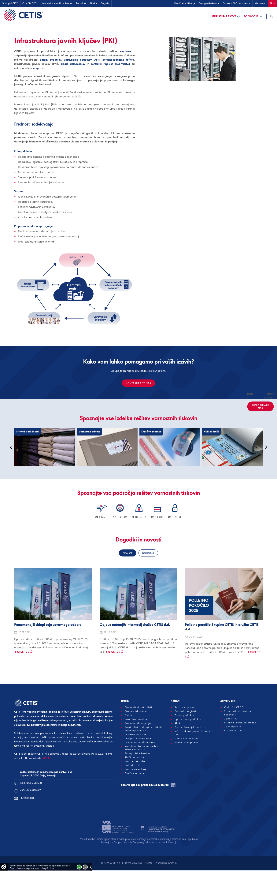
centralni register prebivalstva (110, 64)
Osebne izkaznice (136, 712)
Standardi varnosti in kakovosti (56, 3)
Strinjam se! (79, 867)
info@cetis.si (27, 798)
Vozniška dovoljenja (137, 719)
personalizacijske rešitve (118, 60)
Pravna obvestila (133, 863)
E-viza (128, 716)
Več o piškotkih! (85, 867)
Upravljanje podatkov (188, 719)
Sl (272, 3)
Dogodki (105, 3)
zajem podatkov (50, 60)
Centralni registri (185, 712)
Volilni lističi (133, 766)
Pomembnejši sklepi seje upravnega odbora (48, 625)
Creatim (172, 863)
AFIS (97, 60)
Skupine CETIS (35, 754)
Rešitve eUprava (185, 708)
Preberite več (24, 652)
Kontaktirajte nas (138, 383)
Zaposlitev (81, 3)
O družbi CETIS (30, 3)
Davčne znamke (135, 774)
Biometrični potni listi (138, 708)
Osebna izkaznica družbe (240, 723)
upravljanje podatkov (78, 60)
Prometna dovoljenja (138, 723)
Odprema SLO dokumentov (236, 3)
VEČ (45, 758)
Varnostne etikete (136, 770)
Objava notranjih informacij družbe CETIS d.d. (135, 625)
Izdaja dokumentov (187, 739)
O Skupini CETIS (10, 3)
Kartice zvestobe (135, 762)
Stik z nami (259, 3)
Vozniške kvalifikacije (184, 3)
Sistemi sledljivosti (186, 743)
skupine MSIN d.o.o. (93, 754)
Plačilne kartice (134, 758)
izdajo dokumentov (73, 64)
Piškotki (149, 863)
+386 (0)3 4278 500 (31, 783)
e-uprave (125, 52)
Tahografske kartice (209, 3)
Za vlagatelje (232, 727)
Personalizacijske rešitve (190, 727)
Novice (93, 3)
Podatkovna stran (136, 735)
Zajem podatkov (185, 716)
